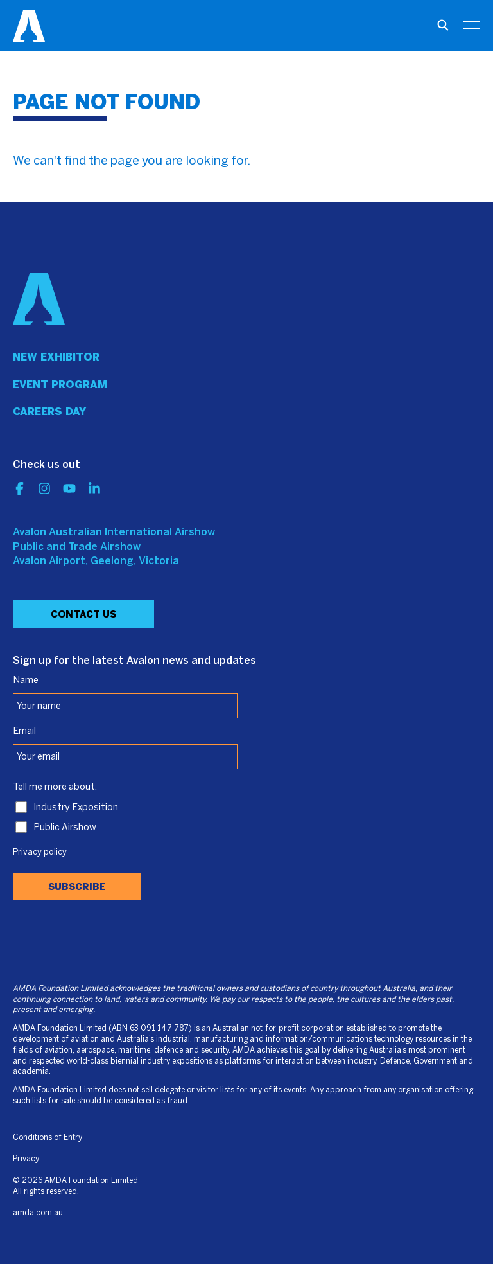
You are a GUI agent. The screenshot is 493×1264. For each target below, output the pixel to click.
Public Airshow (64, 827)
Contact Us (83, 614)
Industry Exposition (75, 807)
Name (26, 680)
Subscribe (77, 887)
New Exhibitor (56, 357)
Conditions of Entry (47, 1137)
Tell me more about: (55, 787)
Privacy (26, 1158)
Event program (60, 384)
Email (24, 731)
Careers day (49, 411)
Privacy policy (40, 853)
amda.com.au (38, 1212)
